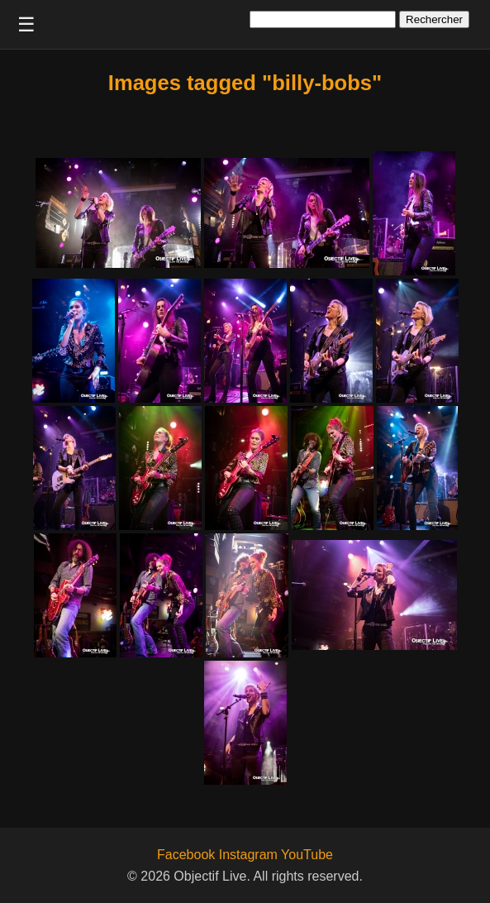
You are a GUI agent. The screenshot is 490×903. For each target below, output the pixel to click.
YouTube (307, 855)
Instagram (248, 855)
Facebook (186, 855)
